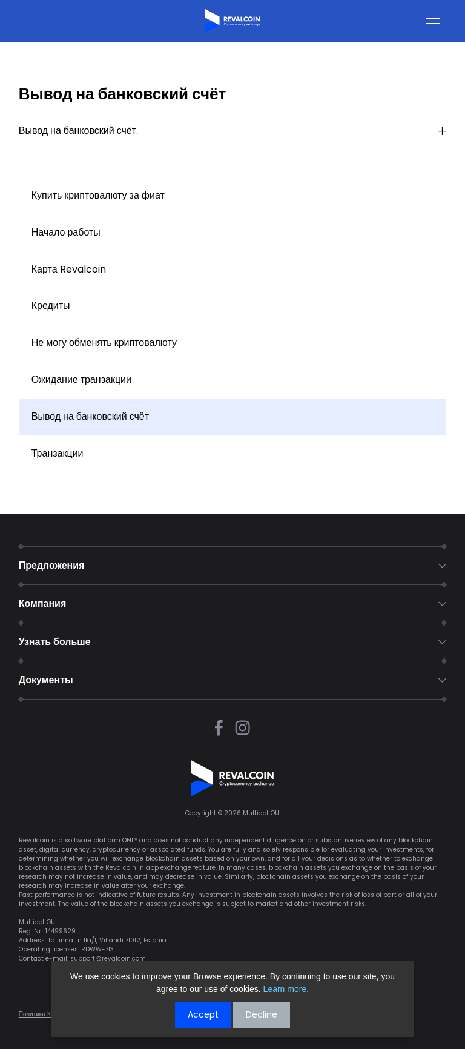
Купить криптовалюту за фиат (98, 195)
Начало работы (66, 232)
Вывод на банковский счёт (90, 416)
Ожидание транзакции (81, 379)
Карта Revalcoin (68, 269)
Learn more (285, 989)
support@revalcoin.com (108, 958)
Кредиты (50, 306)
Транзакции (57, 453)
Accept (203, 1014)
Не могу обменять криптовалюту (104, 342)
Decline (261, 1014)
